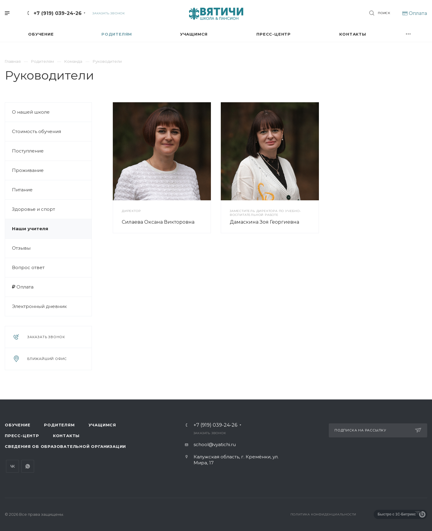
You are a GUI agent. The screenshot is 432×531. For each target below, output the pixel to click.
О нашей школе (31, 112)
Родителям (59, 424)
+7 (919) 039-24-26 (58, 13)
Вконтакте (12, 466)
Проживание (28, 170)
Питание (22, 190)
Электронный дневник (39, 306)
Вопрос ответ (28, 267)
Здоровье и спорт (33, 209)
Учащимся (102, 424)
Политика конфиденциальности (323, 514)
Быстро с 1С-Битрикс (397, 514)
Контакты (66, 435)
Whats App (27, 466)
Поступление (28, 151)
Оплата (23, 287)
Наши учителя (30, 228)
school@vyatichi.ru (215, 444)
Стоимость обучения (36, 131)
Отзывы (21, 248)
